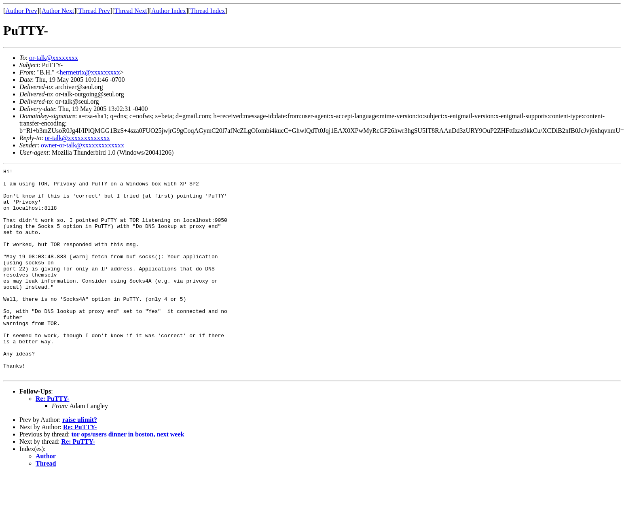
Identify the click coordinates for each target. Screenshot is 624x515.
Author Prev (21, 10)
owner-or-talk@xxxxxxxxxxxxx (82, 145)
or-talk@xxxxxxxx (53, 57)
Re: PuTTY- (52, 439)
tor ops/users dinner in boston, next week (127, 475)
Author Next (58, 10)
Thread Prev (94, 10)
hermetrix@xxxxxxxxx (90, 72)
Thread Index (207, 10)
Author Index (168, 10)
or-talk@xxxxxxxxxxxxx (77, 137)
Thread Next (130, 10)
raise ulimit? (79, 461)
